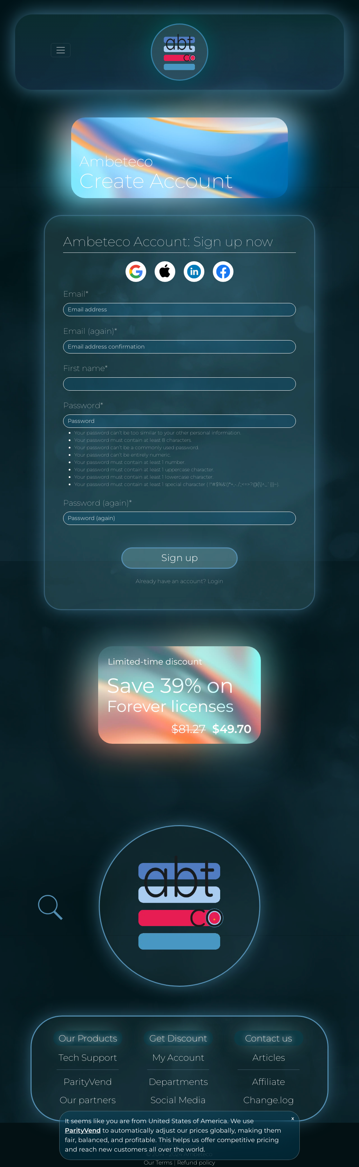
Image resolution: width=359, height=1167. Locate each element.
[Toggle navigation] (60, 50)
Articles (268, 1057)
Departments (178, 1081)
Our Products (88, 1038)
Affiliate (268, 1081)
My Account (178, 1057)
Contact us (268, 1038)
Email (75, 294)
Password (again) (97, 503)
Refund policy (196, 1162)
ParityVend (83, 1130)
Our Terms (158, 1162)
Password (83, 405)
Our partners (88, 1099)
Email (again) (90, 331)
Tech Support (88, 1057)
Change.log (268, 1099)
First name (85, 368)
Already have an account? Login (179, 581)
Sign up (179, 558)
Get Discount (178, 1038)
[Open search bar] (50, 907)
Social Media (178, 1099)
